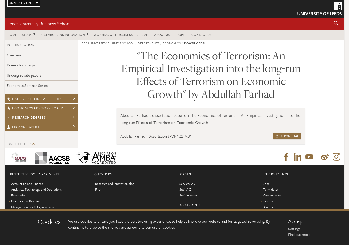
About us (162, 34)
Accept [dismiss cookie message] (296, 221)
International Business (25, 201)
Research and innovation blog (114, 183)
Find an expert (23, 126)
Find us (268, 201)
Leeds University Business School (39, 23)
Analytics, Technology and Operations (36, 189)
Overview (14, 54)
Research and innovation (62, 34)
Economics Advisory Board (35, 108)
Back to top (19, 143)
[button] (336, 24)
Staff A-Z (185, 189)
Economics (172, 43)
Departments (148, 43)
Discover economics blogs (34, 98)
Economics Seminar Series (27, 85)
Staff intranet (188, 195)
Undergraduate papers (24, 75)
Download (287, 135)
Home (12, 34)
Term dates (270, 189)
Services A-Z (187, 183)
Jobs (266, 183)
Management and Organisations (32, 206)
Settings (294, 228)
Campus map (272, 195)
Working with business (113, 34)
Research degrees (26, 117)
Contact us (201, 34)
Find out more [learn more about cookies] (299, 234)
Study (27, 34)
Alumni (143, 34)
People (180, 34)
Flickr (99, 189)
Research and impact (23, 65)
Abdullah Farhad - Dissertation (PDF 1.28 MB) (156, 136)
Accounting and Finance (27, 183)
